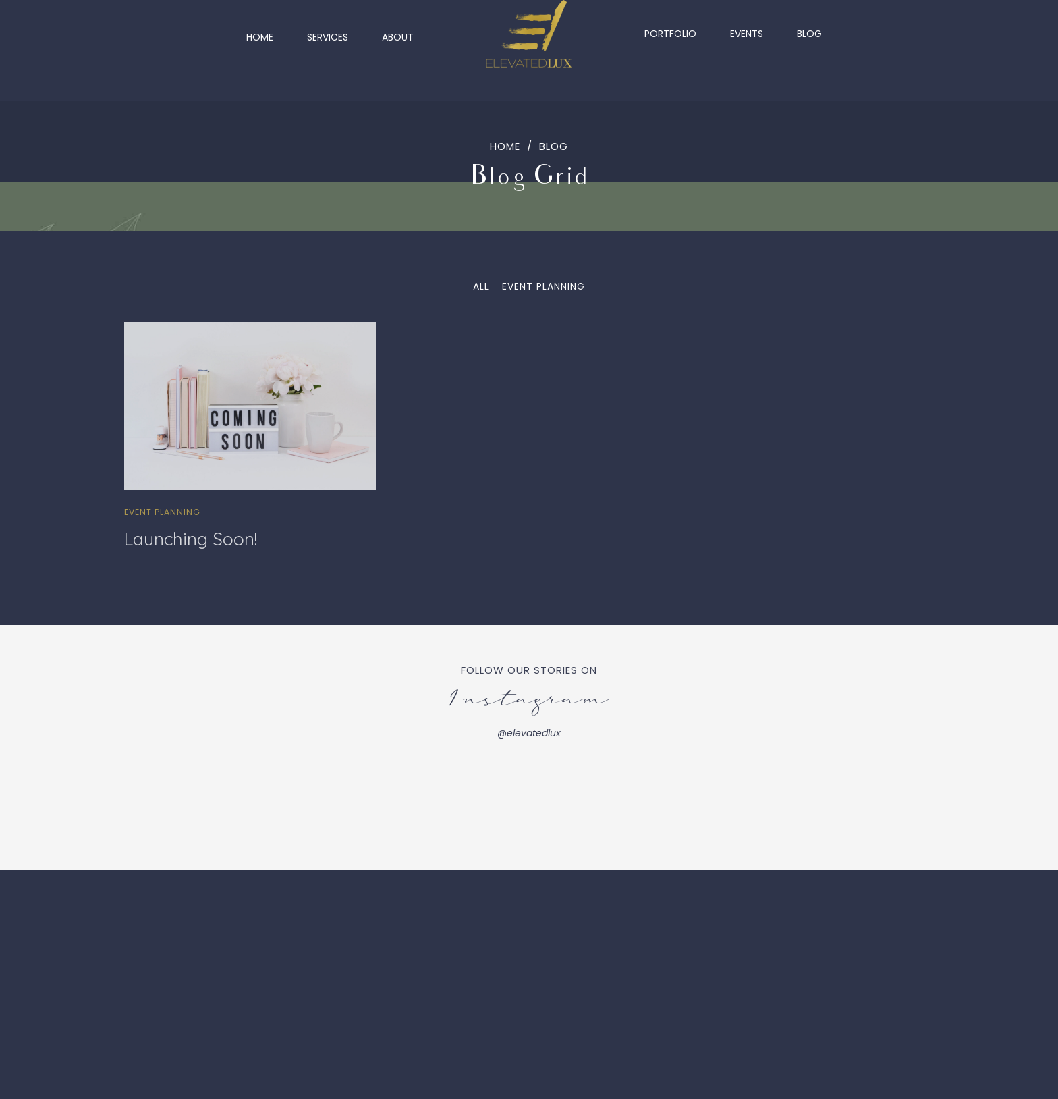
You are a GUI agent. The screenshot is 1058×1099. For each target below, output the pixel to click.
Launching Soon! (190, 539)
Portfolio (670, 34)
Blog (809, 34)
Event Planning (162, 512)
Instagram (529, 702)
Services (327, 34)
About (398, 34)
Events (746, 34)
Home (259, 34)
